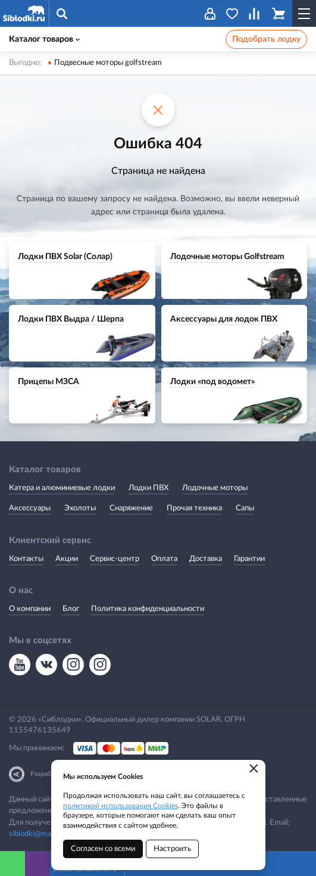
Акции (66, 559)
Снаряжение (131, 508)
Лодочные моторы (215, 488)
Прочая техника (194, 508)
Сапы (245, 508)
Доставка (205, 559)
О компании (30, 609)
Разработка (47, 774)
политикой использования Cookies (120, 805)
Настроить (172, 849)
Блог (70, 609)
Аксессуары (30, 508)
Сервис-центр (114, 559)
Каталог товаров (44, 39)
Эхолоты (80, 508)
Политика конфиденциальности (147, 609)
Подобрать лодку (266, 39)
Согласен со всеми (103, 849)
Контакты (26, 559)
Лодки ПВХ (148, 488)
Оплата (164, 559)
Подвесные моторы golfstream (108, 63)
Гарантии (249, 559)
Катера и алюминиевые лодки (62, 488)
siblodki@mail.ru (36, 834)
